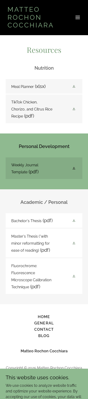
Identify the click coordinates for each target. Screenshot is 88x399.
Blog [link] (44, 336)
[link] (32, 26)
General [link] (44, 323)
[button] (77, 17)
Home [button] (44, 317)
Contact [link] (44, 329)
